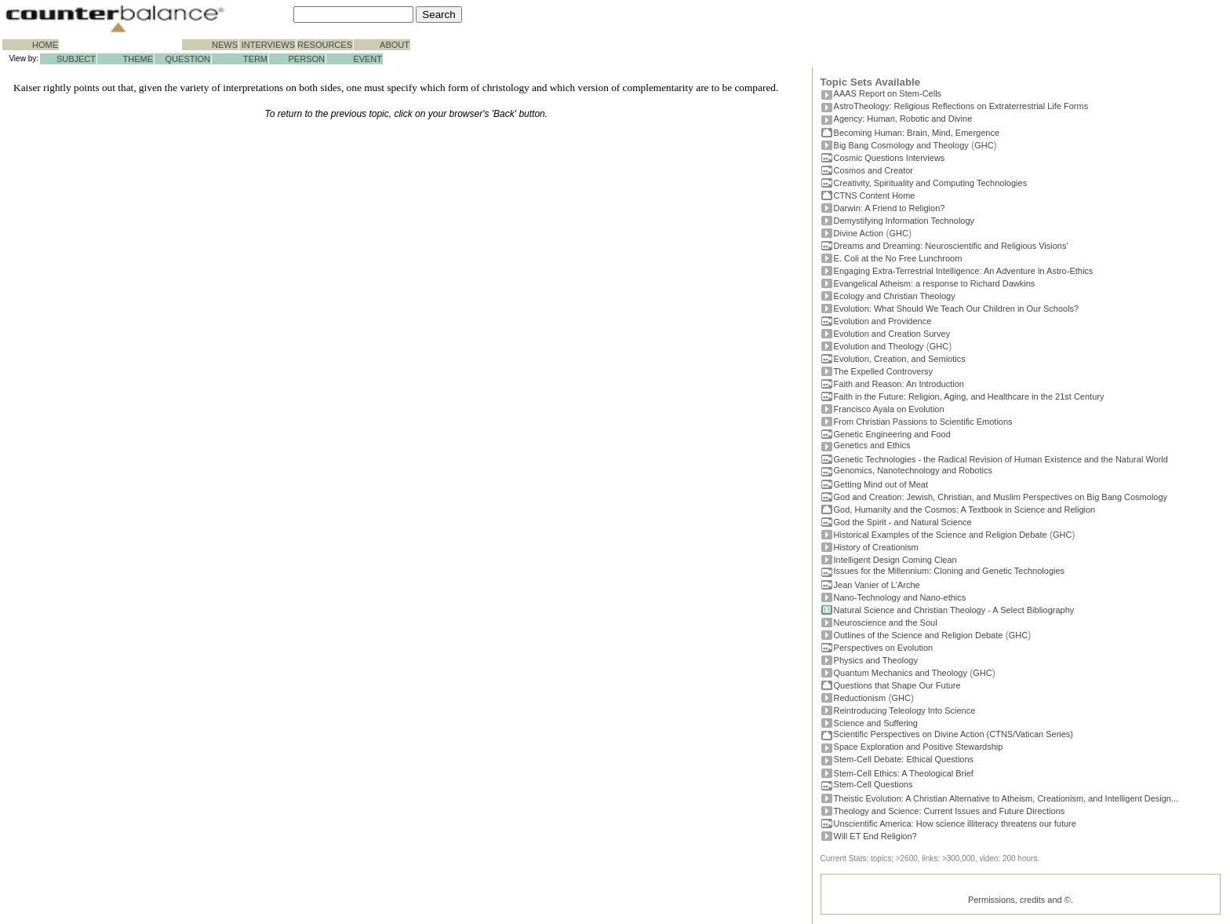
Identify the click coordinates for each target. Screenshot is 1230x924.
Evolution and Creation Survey (892, 333)
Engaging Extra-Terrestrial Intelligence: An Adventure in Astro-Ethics (964, 271)
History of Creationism (876, 547)
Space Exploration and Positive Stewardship (918, 746)
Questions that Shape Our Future (897, 685)
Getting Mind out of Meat (881, 484)
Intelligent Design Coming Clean (895, 559)
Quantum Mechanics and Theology (900, 672)
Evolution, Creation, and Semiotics (900, 358)
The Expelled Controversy (883, 371)
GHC (983, 145)
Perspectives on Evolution (883, 647)
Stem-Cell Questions (873, 784)
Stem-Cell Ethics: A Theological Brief (903, 773)
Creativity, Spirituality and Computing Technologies (931, 183)
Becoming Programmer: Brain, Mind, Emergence (917, 132)
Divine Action (859, 233)
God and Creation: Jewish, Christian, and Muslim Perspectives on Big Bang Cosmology (1001, 497)
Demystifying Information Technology (904, 220)
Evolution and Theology (879, 346)
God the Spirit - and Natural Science (903, 522)
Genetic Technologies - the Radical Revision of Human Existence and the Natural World (1001, 459)
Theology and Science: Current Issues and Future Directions (949, 811)
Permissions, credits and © (1019, 899)
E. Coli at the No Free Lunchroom (898, 258)
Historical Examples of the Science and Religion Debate (940, 534)
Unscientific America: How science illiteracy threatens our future (955, 823)
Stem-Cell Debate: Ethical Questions (904, 759)
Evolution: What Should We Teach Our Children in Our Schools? (956, 308)
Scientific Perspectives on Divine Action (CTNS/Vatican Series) (953, 734)
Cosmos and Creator (874, 170)
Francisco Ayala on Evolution (889, 409)
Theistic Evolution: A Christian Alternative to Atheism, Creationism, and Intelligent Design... (1006, 798)
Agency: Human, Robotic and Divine (903, 118)
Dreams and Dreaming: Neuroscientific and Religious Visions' (951, 245)
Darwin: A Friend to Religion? (889, 208)
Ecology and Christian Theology (894, 296)
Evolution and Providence (883, 321)
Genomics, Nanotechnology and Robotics (913, 470)
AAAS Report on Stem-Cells (888, 93)
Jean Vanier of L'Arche (877, 585)
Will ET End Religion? (875, 836)
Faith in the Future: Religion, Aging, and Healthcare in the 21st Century (969, 396)
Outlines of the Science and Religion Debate (918, 635)
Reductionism (860, 698)
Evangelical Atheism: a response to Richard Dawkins (934, 283)
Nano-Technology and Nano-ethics (900, 597)
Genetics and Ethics (872, 445)
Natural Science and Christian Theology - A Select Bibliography (954, 610)
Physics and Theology (876, 660)
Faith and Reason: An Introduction (899, 384)
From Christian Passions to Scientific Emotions (923, 421)
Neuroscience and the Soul (885, 622)
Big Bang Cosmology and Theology (901, 145)
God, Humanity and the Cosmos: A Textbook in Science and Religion (965, 509)
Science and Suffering (876, 723)
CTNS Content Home (874, 195)
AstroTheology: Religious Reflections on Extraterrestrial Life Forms (961, 106)
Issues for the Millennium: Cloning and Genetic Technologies (949, 570)
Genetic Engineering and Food (892, 434)
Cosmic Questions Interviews (889, 158)
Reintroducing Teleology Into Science (905, 710)
